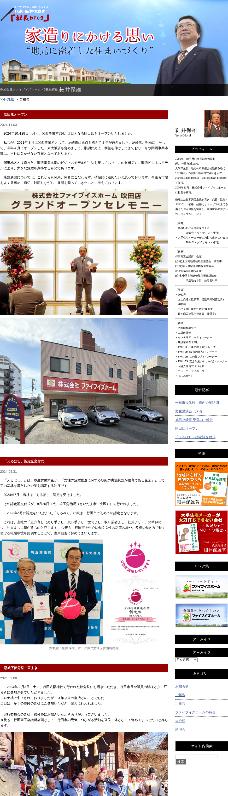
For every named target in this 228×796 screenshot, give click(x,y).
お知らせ (182, 686)
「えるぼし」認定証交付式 (195, 437)
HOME (9, 99)
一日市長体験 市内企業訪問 (197, 402)
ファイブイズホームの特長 (195, 712)
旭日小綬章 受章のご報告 (194, 420)
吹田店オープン (187, 428)
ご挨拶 (180, 703)
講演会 (180, 729)
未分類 (180, 721)
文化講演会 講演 (188, 411)
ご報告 (180, 695)
